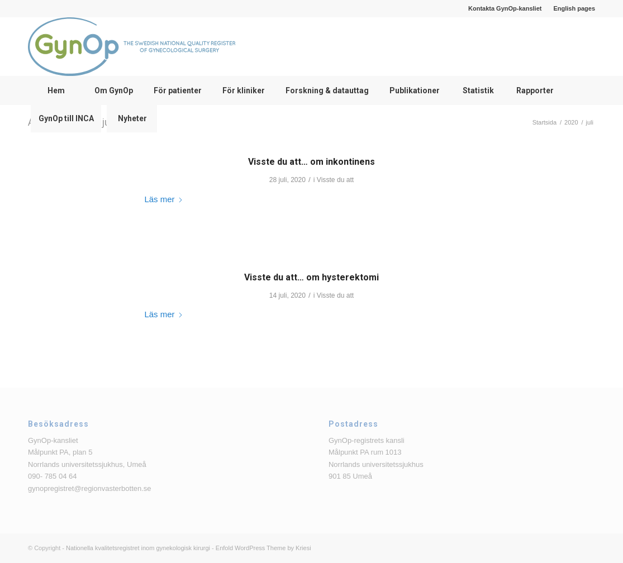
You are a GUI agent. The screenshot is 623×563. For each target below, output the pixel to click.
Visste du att (335, 180)
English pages (574, 8)
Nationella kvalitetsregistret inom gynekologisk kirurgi (138, 548)
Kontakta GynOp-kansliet (504, 8)
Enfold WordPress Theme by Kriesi (263, 548)
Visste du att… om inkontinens (311, 161)
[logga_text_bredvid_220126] (131, 46)
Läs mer (164, 199)
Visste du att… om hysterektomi (311, 277)
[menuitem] (505, 8)
